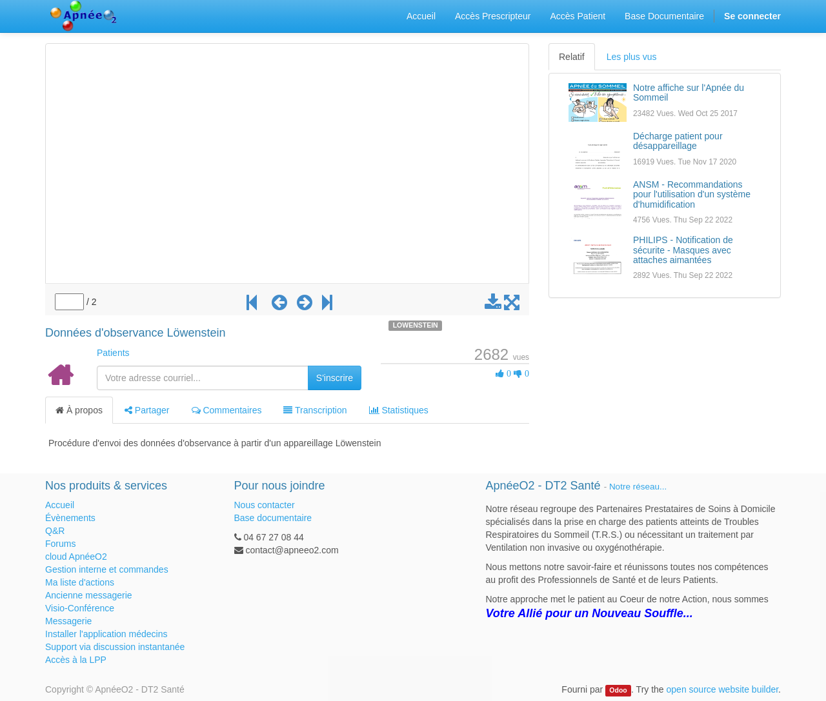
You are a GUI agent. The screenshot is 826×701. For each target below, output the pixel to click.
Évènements (70, 518)
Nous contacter (264, 505)
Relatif (572, 57)
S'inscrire (334, 378)
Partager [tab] (147, 410)
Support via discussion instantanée (115, 647)
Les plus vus (632, 57)
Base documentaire (273, 518)
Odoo (618, 690)
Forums (60, 543)
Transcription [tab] (315, 410)
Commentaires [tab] (227, 410)
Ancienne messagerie (88, 595)
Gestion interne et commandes (106, 569)
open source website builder (723, 689)
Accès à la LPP (75, 660)
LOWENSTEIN (415, 325)
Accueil (59, 505)
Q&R (55, 531)
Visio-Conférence (79, 608)
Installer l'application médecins (106, 634)
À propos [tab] (79, 410)
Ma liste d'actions (79, 582)
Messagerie (68, 621)
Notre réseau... (638, 486)
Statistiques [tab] (398, 410)
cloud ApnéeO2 (76, 556)
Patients (113, 353)
